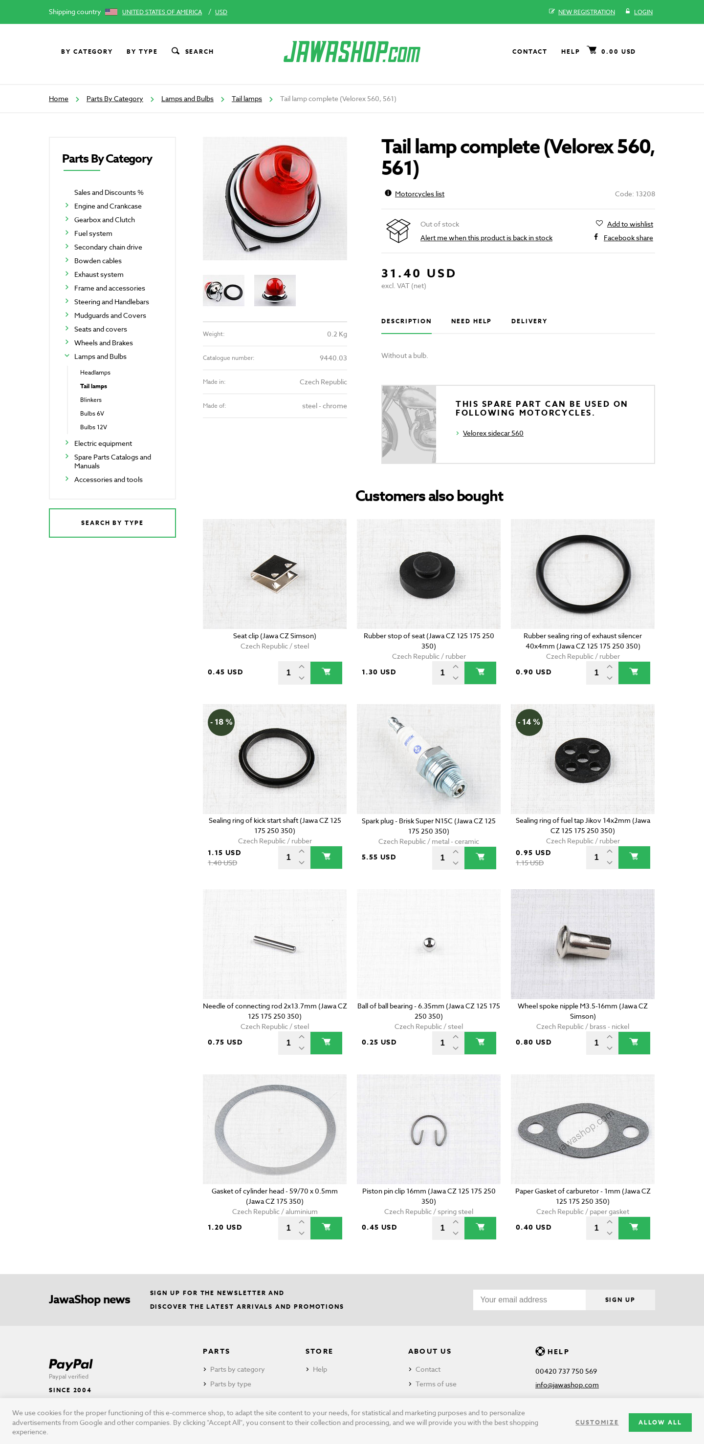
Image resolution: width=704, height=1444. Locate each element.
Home (58, 98)
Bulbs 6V (92, 413)
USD (221, 12)
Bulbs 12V (93, 427)
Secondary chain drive (108, 246)
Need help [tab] (471, 321)
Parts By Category (115, 98)
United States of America (162, 12)
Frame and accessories (109, 288)
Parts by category (237, 1369)
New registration (582, 12)
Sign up (620, 1300)
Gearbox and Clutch (104, 219)
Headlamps (95, 372)
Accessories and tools (108, 479)
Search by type (112, 523)
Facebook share (628, 238)
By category (87, 51)
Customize (596, 1422)
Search (192, 52)
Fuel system (93, 233)
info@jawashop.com (567, 1384)
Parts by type (230, 1383)
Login (639, 12)
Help (570, 51)
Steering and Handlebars (111, 301)
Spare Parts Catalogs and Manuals (112, 461)
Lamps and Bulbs (187, 98)
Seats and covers (100, 329)
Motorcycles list (414, 193)
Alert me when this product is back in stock (486, 237)
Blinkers (91, 400)
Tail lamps (247, 98)
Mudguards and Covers (110, 315)
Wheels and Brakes (103, 342)
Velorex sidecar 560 (493, 433)
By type (142, 51)
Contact (530, 51)
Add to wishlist (630, 224)
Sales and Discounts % (109, 192)
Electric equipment (103, 443)
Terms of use (436, 1383)
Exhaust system (99, 274)
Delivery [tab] (529, 321)
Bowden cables (98, 260)
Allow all (660, 1422)
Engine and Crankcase (108, 205)
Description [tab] (406, 321)
